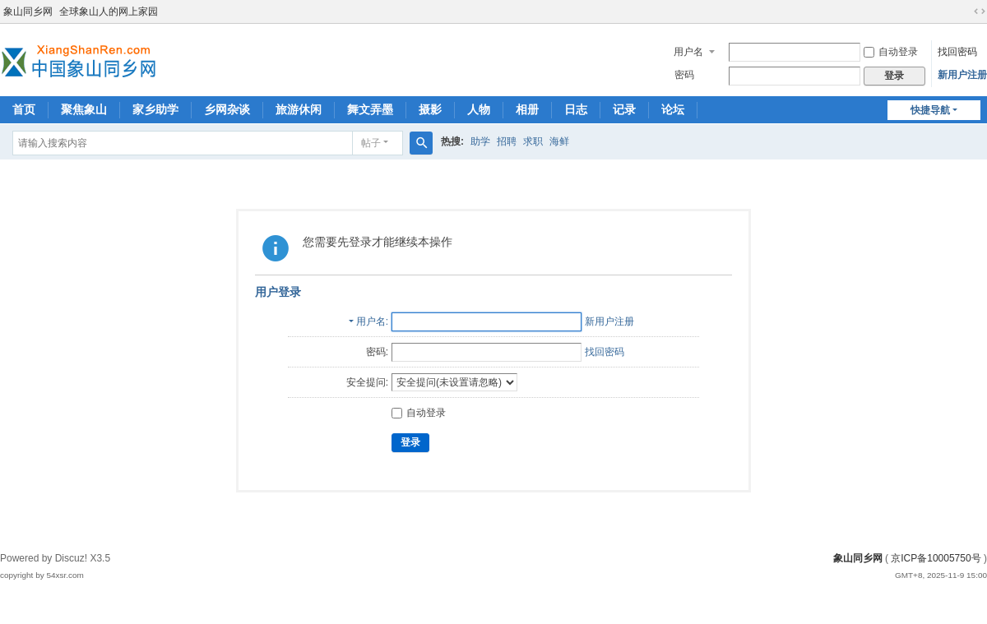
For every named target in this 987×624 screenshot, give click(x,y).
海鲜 (559, 141)
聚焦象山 (84, 109)
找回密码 (957, 52)
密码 (684, 75)
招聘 (507, 141)
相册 (527, 109)
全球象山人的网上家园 (108, 11)
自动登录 (891, 52)
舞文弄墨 (370, 109)
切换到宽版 (979, 11)
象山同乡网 (28, 11)
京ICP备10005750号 (935, 558)
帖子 (371, 143)
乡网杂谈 (227, 109)
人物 (478, 109)
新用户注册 (962, 75)
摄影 (430, 109)
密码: (377, 352)
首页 (23, 109)
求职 (533, 141)
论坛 (672, 109)
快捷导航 (930, 110)
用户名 (688, 52)
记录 (624, 109)
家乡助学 (155, 109)
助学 (480, 141)
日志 (575, 109)
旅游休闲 (299, 109)
